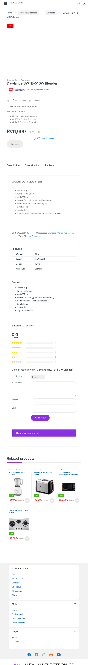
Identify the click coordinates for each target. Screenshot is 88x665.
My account (17, 591)
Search (78, 3)
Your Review (17, 382)
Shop (14, 595)
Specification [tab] (32, 165)
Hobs (11, 508)
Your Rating (17, 376)
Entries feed (17, 614)
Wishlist (15, 583)
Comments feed (19, 618)
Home (9, 13)
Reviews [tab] (49, 165)
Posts (17, 642)
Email (15, 408)
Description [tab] (13, 165)
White (37, 264)
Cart (14, 574)
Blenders (51, 13)
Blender (27, 236)
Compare (36, 101)
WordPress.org (18, 623)
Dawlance (36, 236)
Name (15, 399)
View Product (27, 500)
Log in (14, 610)
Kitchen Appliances (28, 13)
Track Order (17, 578)
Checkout (16, 587)
